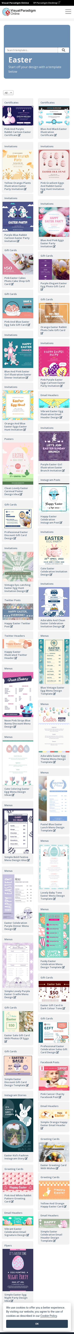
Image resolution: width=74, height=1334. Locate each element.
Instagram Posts (50, 480)
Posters (8, 439)
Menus (45, 635)
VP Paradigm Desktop (46, 2)
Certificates (11, 102)
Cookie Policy (48, 1316)
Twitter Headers (14, 635)
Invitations (10, 146)
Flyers (8, 1245)
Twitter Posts (12, 600)
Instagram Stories (15, 1095)
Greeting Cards (50, 1139)
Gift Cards (10, 250)
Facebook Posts (50, 1062)
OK (37, 1323)
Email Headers (49, 395)
